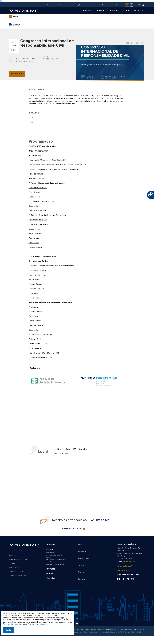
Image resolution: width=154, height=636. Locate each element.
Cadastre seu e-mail (71, 528)
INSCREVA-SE (17, 73)
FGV (2, 1)
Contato (119, 5)
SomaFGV (13, 563)
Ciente (8, 630)
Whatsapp (142, 43)
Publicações (77, 5)
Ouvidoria (12, 554)
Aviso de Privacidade (37, 624)
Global (49, 573)
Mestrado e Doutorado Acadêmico (55, 560)
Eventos (105, 5)
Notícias (92, 5)
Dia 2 (31, 122)
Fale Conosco (14, 567)
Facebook (127, 43)
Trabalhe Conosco (16, 571)
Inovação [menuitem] (113, 10)
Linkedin (132, 43)
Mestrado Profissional (55, 564)
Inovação (50, 569)
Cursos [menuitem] (99, 10)
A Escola (50, 544)
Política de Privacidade (17, 575)
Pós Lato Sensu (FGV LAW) (54, 556)
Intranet (12, 550)
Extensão (61, 5)
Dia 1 (31, 117)
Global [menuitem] (126, 10)
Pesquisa (50, 578)
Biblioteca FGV (124, 570)
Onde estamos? (124, 566)
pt (127, 5)
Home (12, 16)
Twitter (137, 43)
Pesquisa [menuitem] (138, 10)
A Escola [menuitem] (87, 10)
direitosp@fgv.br (131, 561)
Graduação (50, 552)
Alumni (48, 5)
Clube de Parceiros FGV (18, 559)
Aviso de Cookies (10, 624)
